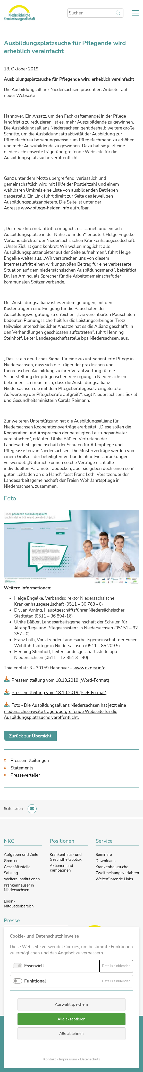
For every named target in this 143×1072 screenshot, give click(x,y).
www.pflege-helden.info (45, 208)
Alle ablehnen (71, 1033)
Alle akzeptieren (71, 1019)
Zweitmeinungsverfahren (117, 872)
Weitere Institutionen (22, 879)
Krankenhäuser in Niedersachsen (19, 888)
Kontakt (49, 1059)
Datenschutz (90, 1059)
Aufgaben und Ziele (21, 854)
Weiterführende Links (114, 879)
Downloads (105, 860)
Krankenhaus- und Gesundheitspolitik (66, 857)
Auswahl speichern (71, 1004)
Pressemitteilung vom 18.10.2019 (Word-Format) (60, 680)
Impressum (68, 1059)
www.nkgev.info (89, 668)
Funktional (35, 981)
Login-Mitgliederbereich (19, 903)
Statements (22, 768)
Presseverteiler (25, 775)
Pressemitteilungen (30, 761)
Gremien (11, 860)
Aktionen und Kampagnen (61, 868)
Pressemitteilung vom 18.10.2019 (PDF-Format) (59, 693)
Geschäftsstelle (17, 867)
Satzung (11, 872)
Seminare (104, 854)
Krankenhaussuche (112, 867)
